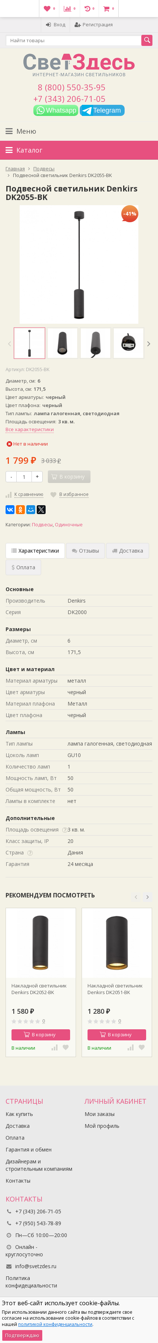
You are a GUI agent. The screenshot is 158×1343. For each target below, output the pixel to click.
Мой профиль (102, 1125)
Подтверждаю (22, 1335)
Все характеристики (30, 429)
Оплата (15, 1137)
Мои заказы (100, 1113)
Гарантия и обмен (29, 1149)
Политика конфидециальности (31, 1281)
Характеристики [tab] (35, 550)
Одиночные (69, 524)
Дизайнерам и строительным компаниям (39, 1165)
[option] (29, 343)
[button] (136, 897)
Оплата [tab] (23, 567)
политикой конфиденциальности (55, 1324)
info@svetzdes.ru (35, 1266)
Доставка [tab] (127, 550)
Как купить (19, 1113)
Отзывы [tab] (85, 550)
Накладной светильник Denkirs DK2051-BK (115, 989)
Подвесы (42, 524)
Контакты (18, 1180)
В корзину (40, 1034)
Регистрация (94, 24)
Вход (55, 24)
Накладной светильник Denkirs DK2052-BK (39, 989)
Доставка (18, 1125)
